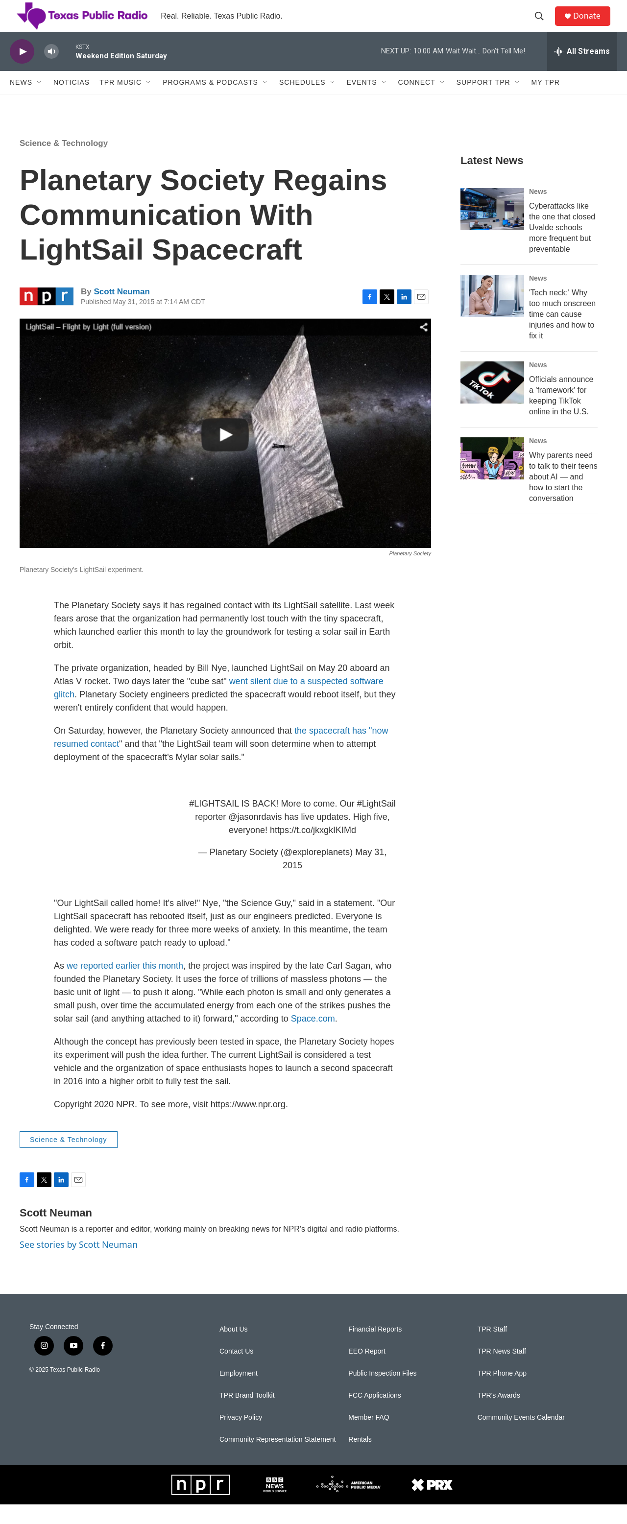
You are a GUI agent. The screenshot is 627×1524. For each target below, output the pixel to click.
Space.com (313, 1038)
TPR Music (120, 102)
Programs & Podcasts (210, 102)
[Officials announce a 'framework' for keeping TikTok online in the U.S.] (492, 402)
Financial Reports (375, 1349)
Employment (238, 1393)
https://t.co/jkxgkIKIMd (313, 850)
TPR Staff (492, 1349)
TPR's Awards (499, 1415)
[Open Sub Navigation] (40, 102)
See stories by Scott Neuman (79, 1264)
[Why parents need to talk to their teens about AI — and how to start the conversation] (492, 478)
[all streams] (582, 71)
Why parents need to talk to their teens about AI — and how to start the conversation (563, 496)
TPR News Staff (502, 1371)
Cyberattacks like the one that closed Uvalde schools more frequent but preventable (562, 247)
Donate (592, 26)
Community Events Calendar (521, 1437)
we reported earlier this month (125, 985)
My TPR (545, 102)
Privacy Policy (240, 1437)
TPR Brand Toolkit (247, 1415)
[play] (22, 71)
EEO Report (366, 1371)
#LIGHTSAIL (214, 823)
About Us (233, 1349)
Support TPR (483, 102)
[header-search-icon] (543, 26)
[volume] (51, 71)
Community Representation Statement (277, 1459)
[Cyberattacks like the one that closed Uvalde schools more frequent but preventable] (492, 229)
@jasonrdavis (255, 836)
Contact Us (236, 1371)
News (21, 102)
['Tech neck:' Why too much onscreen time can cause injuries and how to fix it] (492, 315)
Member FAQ (368, 1437)
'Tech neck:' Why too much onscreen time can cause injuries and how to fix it (562, 333)
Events (362, 102)
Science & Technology (64, 162)
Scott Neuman (121, 311)
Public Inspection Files (382, 1393)
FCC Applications (374, 1415)
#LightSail (376, 823)
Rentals (359, 1459)
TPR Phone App (502, 1393)
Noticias (71, 102)
